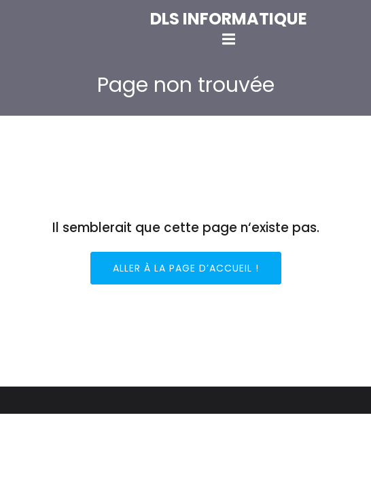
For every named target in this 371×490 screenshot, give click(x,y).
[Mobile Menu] (228, 39)
